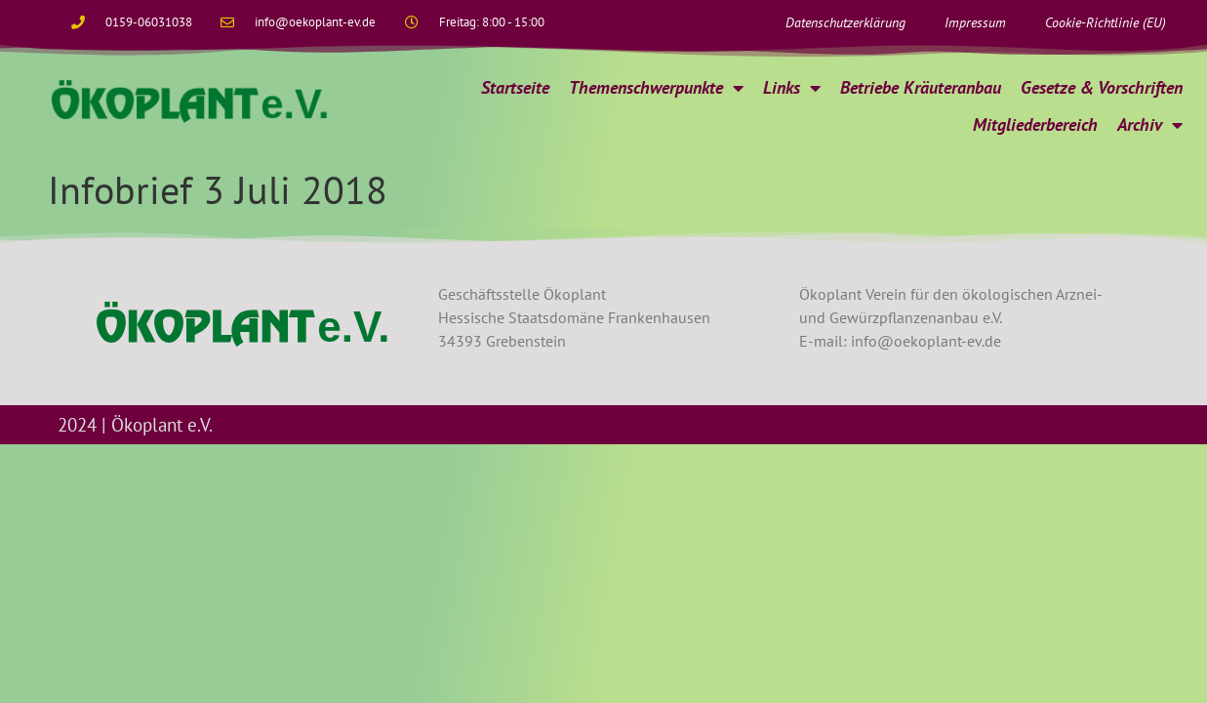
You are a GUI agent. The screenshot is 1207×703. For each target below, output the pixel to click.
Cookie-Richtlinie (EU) (1105, 22)
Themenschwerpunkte (656, 87)
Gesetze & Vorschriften (1102, 87)
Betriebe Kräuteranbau (920, 87)
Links (792, 87)
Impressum (975, 22)
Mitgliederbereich (1035, 124)
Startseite (515, 87)
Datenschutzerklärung (845, 22)
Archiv (1150, 125)
